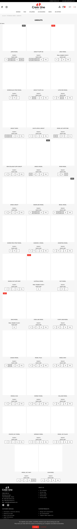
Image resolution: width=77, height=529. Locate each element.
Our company (43, 490)
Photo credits (43, 494)
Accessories (41, 11)
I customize (43, 527)
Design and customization (46, 511)
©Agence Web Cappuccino (46, 515)
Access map (43, 492)
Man (25, 11)
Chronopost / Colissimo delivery (12, 511)
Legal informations (8, 517)
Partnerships (43, 495)
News (50, 11)
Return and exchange (9, 515)
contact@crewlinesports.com (11, 502)
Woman (18, 11)
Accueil (4, 15)
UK (75, 7)
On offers (58, 11)
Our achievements (44, 513)
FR (70, 7)
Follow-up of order (8, 513)
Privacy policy (43, 497)
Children (32, 11)
